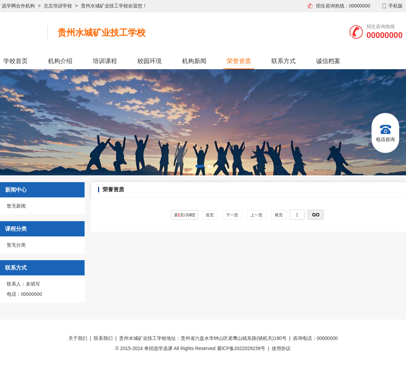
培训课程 (105, 61)
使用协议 (281, 348)
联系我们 (103, 338)
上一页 (256, 215)
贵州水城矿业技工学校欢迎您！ (114, 5)
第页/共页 (185, 215)
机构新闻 (194, 61)
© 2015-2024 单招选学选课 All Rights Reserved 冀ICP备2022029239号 (190, 348)
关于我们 (77, 338)
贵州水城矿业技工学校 (101, 32)
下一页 (232, 215)
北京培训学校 (58, 5)
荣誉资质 (239, 61)
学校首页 (15, 61)
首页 (210, 215)
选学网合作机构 (18, 5)
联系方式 (283, 61)
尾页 (279, 215)
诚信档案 (328, 61)
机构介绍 (60, 61)
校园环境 (149, 61)
